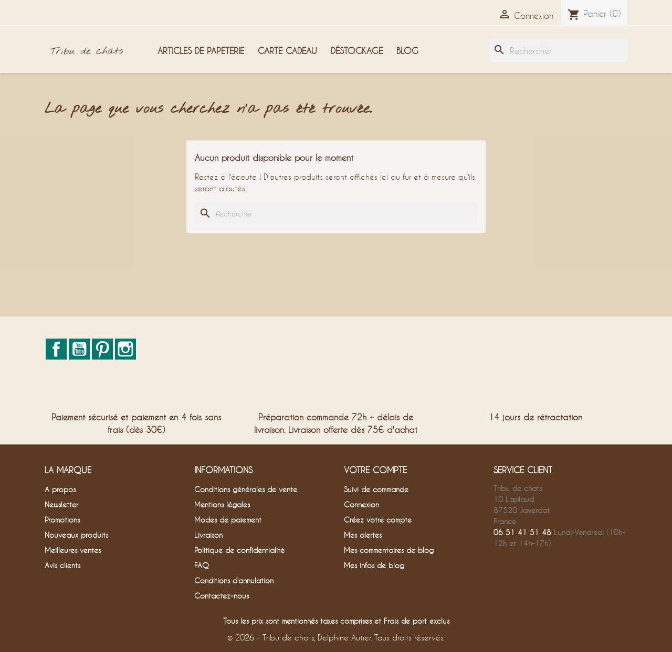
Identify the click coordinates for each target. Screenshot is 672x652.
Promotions (62, 519)
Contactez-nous (221, 595)
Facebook (56, 349)
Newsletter (61, 504)
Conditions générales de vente (245, 489)
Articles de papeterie (201, 51)
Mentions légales (222, 504)
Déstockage (357, 51)
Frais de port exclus (416, 620)
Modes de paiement (227, 519)
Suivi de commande (376, 489)
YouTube (79, 349)
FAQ (201, 565)
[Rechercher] (558, 50)
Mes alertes (363, 534)
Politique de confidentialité (239, 550)
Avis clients (62, 565)
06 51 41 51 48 (522, 532)
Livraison (208, 534)
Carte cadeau (287, 51)
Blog (407, 51)
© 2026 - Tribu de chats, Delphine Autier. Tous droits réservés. (336, 637)
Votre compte (375, 470)
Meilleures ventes (73, 550)
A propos (60, 489)
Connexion (361, 504)
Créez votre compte (378, 519)
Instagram (125, 349)
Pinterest (102, 349)
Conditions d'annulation (234, 580)
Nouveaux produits (76, 534)
